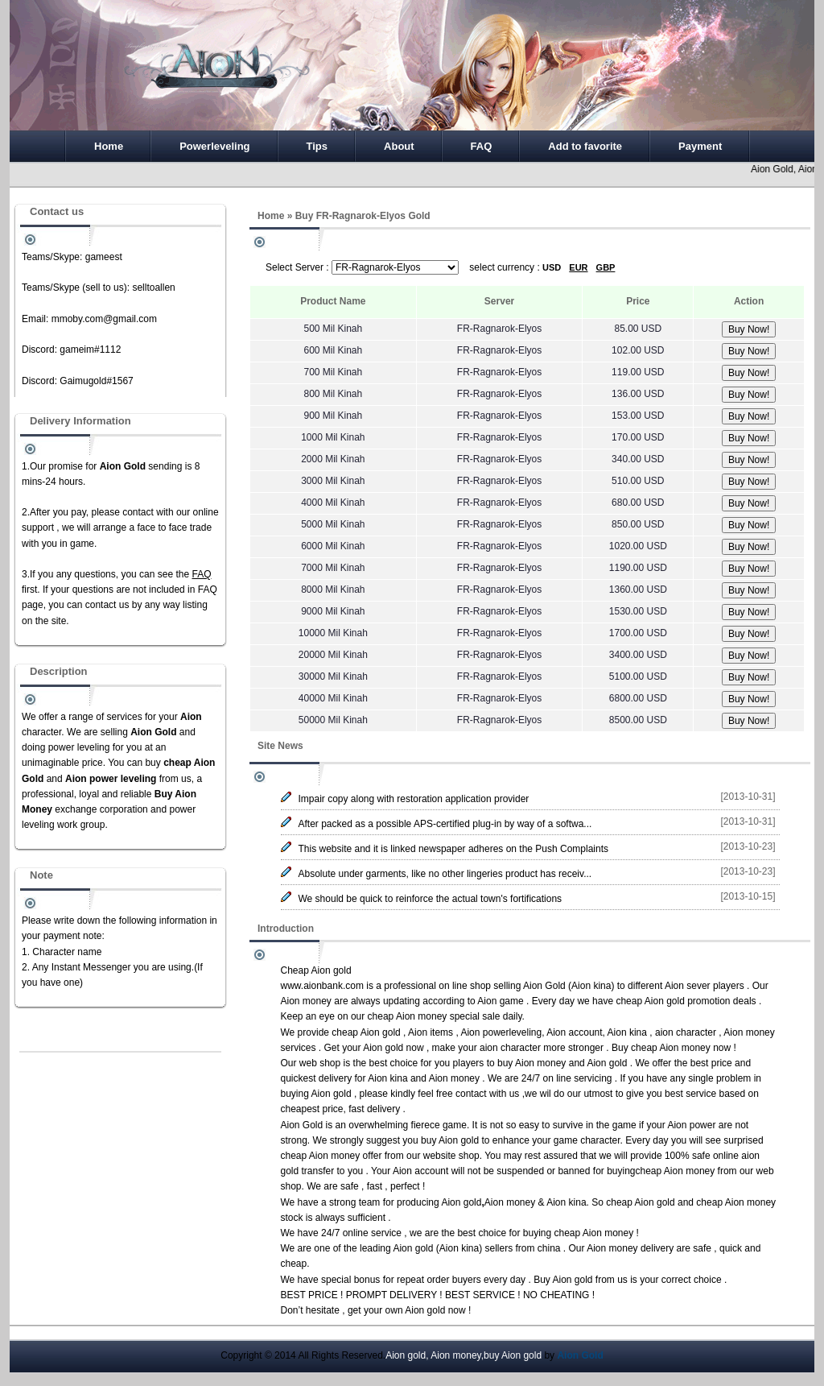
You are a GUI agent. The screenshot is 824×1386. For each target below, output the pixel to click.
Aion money (306, 1001)
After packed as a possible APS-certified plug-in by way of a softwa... (445, 824)
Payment (700, 146)
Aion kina (591, 985)
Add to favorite (585, 146)
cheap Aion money (407, 1016)
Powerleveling (214, 146)
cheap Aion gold (650, 1001)
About (399, 146)
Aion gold (383, 1047)
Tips (317, 146)
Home (108, 146)
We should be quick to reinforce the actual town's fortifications (430, 898)
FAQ (481, 146)
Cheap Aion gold (316, 970)
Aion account (574, 1032)
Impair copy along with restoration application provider (414, 799)
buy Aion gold (450, 1140)
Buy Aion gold (563, 1279)
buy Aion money (531, 1063)
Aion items (430, 1032)
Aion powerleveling (501, 1032)
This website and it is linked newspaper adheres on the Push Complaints (454, 848)
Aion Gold (544, 985)
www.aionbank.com (322, 985)
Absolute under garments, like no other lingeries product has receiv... (445, 873)
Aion (676, 1125)
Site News (280, 745)
